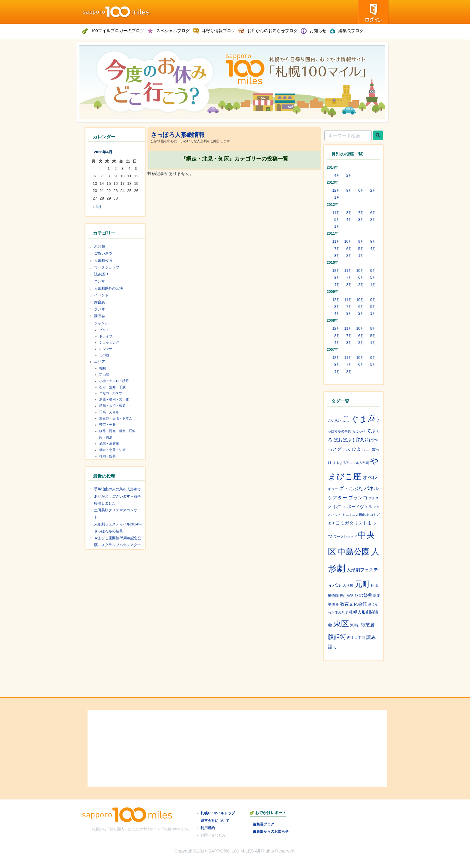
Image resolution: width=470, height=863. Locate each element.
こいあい (334, 420)
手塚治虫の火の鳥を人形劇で (117, 489)
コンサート (103, 281)
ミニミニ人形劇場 (355, 514)
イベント (101, 295)
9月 (361, 241)
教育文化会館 (353, 603)
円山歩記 (346, 595)
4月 (337, 175)
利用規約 (208, 828)
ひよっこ (361, 449)
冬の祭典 (363, 595)
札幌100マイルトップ (218, 813)
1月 (337, 197)
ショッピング (109, 342)
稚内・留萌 (107, 456)
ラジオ (99, 309)
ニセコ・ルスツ (110, 393)
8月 (349, 190)
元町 (362, 584)
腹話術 (337, 636)
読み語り (101, 274)
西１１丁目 (356, 638)
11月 (336, 213)
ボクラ (339, 506)
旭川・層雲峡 (109, 443)
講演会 (99, 316)
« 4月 (97, 206)
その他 (104, 355)
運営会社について (215, 820)
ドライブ (105, 336)
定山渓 (104, 374)
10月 (348, 241)
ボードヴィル (359, 506)
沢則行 (355, 625)
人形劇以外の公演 (108, 288)
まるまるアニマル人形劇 (351, 463)
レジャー (105, 348)
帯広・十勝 (107, 424)
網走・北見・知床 (112, 450)
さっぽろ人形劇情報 (178, 134)
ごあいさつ (103, 253)
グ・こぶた (351, 488)
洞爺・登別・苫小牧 (114, 399)
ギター (333, 489)
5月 (337, 220)
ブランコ (357, 497)
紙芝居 (367, 624)
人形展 (348, 585)
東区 (341, 623)
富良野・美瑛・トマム (115, 418)
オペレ (370, 477)
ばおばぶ (343, 439)
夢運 (376, 595)
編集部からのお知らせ (271, 831)
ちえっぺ (358, 431)
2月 (349, 175)
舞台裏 (99, 302)
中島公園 (354, 551)
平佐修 (333, 604)
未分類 (99, 246)
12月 (336, 190)
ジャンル (101, 323)
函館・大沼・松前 (112, 405)
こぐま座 (359, 418)
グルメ (104, 330)
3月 (361, 220)
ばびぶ (360, 440)
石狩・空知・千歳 (112, 387)
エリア (99, 361)
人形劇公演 (103, 260)
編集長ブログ (263, 824)
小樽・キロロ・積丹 (114, 381)
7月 (361, 213)
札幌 (102, 368)
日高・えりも (109, 412)
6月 (361, 190)
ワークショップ (106, 267)
